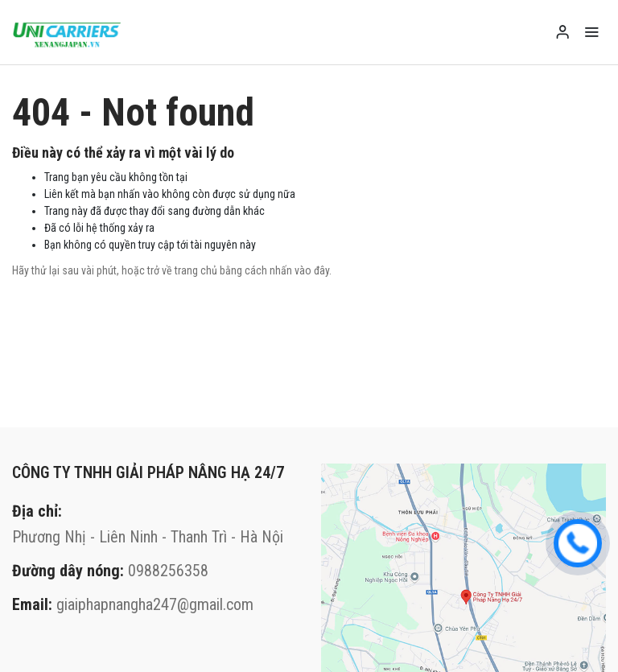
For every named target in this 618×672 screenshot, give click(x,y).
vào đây (312, 270)
